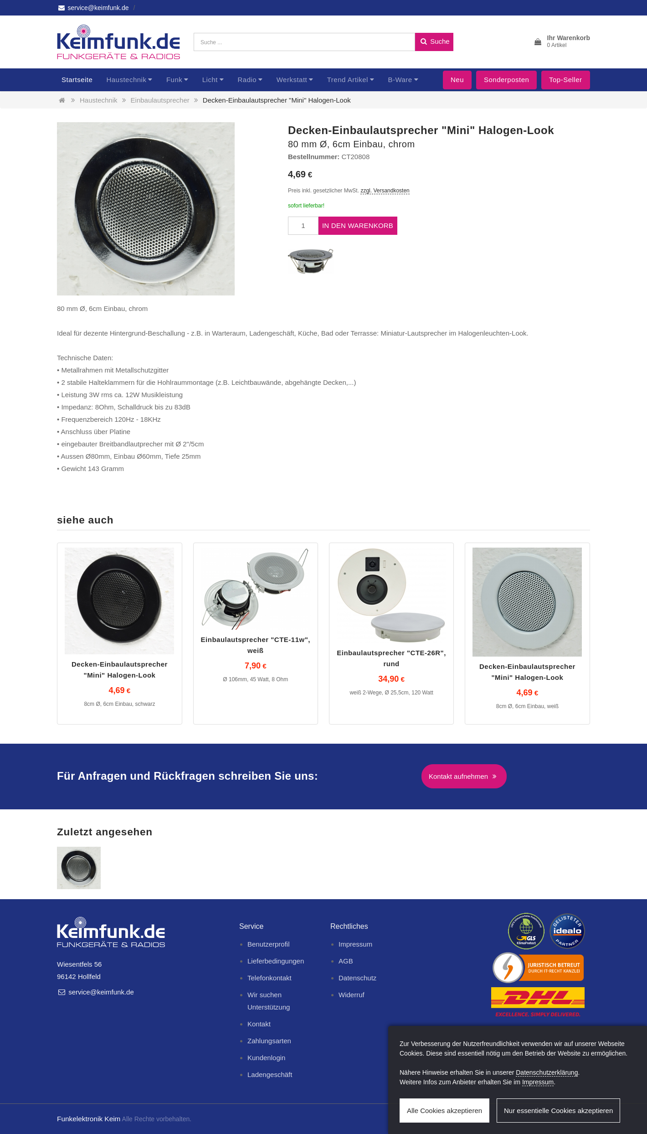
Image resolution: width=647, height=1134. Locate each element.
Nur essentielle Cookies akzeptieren (558, 1110)
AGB (346, 961)
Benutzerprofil (268, 944)
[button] (561, 42)
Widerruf (352, 995)
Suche (434, 41)
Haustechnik (126, 79)
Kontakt (259, 1024)
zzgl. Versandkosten (384, 190)
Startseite (77, 79)
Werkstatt (292, 79)
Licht (210, 79)
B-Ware (400, 79)
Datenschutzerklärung (547, 1072)
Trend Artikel (347, 79)
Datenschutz (357, 978)
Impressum (355, 944)
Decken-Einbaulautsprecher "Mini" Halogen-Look (277, 100)
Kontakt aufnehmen (464, 776)
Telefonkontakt (269, 978)
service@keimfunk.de (93, 8)
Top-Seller (565, 79)
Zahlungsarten (269, 1041)
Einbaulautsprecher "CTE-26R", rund (391, 658)
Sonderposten (506, 79)
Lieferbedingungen (275, 961)
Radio (247, 79)
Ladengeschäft (269, 1074)
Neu (457, 79)
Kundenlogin (266, 1058)
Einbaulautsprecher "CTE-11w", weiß (255, 645)
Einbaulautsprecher (160, 100)
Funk (174, 79)
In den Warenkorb (357, 225)
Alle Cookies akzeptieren (444, 1110)
